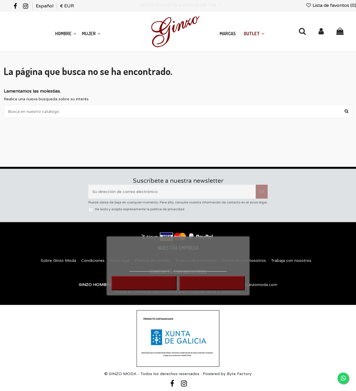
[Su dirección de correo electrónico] (172, 194)
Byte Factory (239, 373)
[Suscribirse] (262, 194)
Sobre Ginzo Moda (58, 265)
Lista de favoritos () (330, 5)
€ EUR (67, 6)
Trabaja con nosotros (291, 265)
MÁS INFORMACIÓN (149, 273)
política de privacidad (167, 212)
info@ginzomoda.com (256, 289)
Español (45, 6)
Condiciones (93, 265)
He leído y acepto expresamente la (139, 212)
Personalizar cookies (200, 273)
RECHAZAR (144, 288)
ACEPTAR (212, 288)
